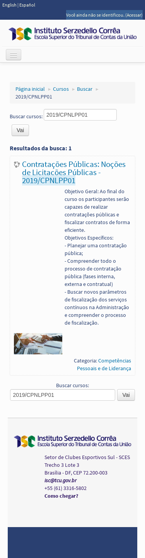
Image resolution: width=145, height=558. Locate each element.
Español (27, 5)
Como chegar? (61, 495)
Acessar (134, 15)
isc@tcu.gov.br (60, 480)
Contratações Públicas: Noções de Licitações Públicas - (74, 172)
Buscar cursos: (27, 116)
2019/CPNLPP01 (33, 96)
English (9, 5)
